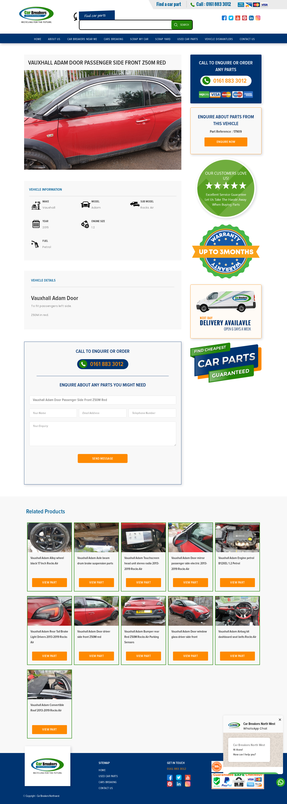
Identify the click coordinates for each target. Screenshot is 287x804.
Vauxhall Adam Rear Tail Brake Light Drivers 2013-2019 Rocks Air (49, 637)
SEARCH (184, 25)
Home (37, 39)
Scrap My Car (139, 39)
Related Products (45, 512)
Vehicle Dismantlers (219, 39)
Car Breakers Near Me (82, 39)
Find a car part (168, 4)
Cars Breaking (113, 39)
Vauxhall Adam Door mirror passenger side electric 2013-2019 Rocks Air (189, 563)
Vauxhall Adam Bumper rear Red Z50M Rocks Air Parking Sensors (141, 637)
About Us (54, 39)
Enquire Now (226, 141)
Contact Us (247, 39)
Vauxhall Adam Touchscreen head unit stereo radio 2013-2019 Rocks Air (141, 563)
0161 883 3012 (218, 4)
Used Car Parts (187, 39)
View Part (49, 582)
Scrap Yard (163, 39)
